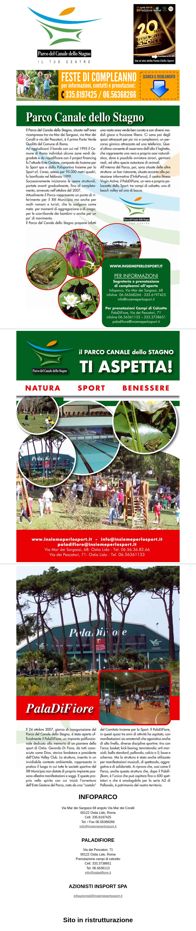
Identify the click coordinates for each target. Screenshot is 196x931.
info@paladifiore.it (98, 872)
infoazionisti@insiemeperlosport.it (98, 896)
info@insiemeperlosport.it (98, 826)
